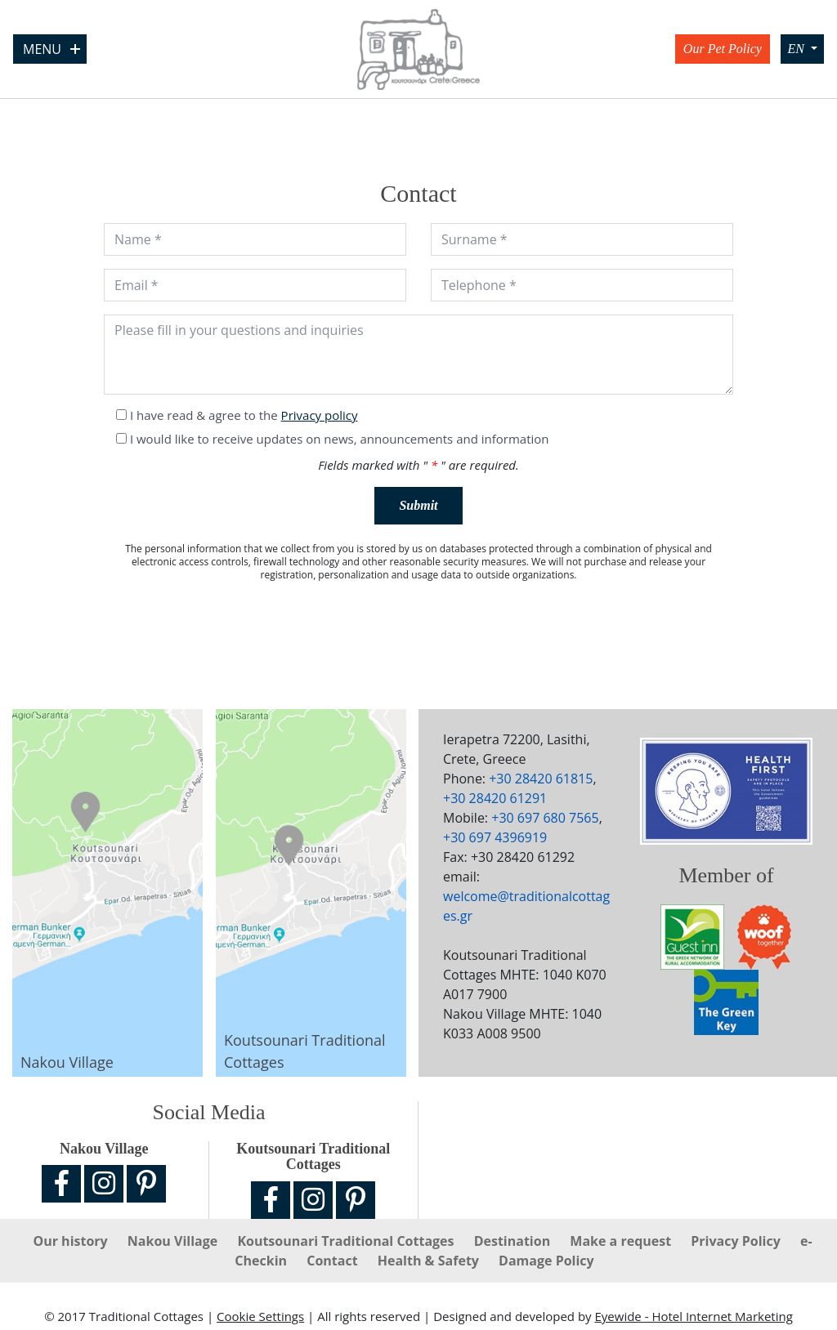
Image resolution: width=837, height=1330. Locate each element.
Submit (418, 505)
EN (797, 49)
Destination (514, 1241)
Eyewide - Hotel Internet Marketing (693, 1316)
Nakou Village (175, 1241)
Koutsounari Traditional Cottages (347, 1241)
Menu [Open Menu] (51, 49)
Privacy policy (319, 415)
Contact (334, 1261)
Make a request (622, 1241)
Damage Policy (546, 1261)
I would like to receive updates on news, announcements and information (339, 439)
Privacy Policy (737, 1241)
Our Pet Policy (722, 49)
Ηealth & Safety (430, 1261)
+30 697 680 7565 (544, 818)
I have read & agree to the (244, 415)
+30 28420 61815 (541, 779)
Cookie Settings (260, 1316)
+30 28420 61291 (495, 798)
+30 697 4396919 (495, 837)
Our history (71, 1241)
